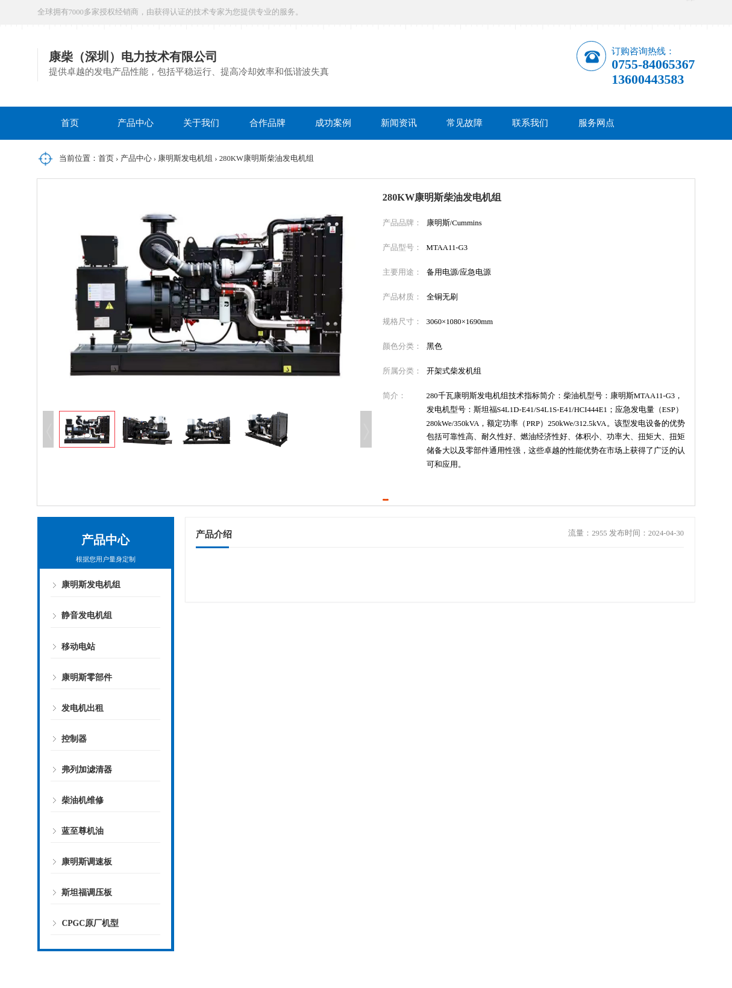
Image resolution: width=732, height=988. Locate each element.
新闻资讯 (399, 123)
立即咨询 (437, 511)
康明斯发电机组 (185, 158)
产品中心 (135, 123)
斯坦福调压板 (86, 918)
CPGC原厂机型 (90, 949)
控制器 (74, 764)
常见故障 (464, 123)
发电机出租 (82, 734)
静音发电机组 (86, 641)
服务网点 (596, 123)
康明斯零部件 (86, 703)
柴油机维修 (82, 826)
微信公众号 (669, 12)
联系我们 (530, 123)
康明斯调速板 (86, 887)
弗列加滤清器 (86, 795)
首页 (70, 123)
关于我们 (201, 123)
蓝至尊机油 (82, 856)
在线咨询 (604, 12)
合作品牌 (267, 123)
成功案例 (333, 123)
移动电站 (78, 672)
